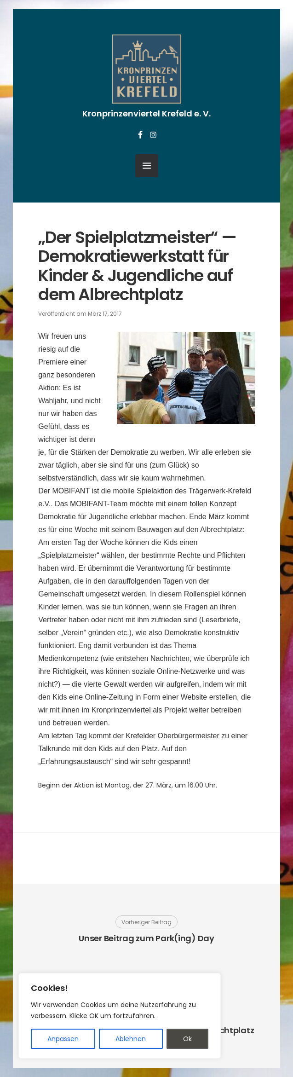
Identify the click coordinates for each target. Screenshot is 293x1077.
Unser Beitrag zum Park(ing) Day (146, 938)
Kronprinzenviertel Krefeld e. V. (146, 113)
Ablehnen (130, 1038)
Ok (187, 1038)
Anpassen (63, 1038)
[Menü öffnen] (146, 165)
